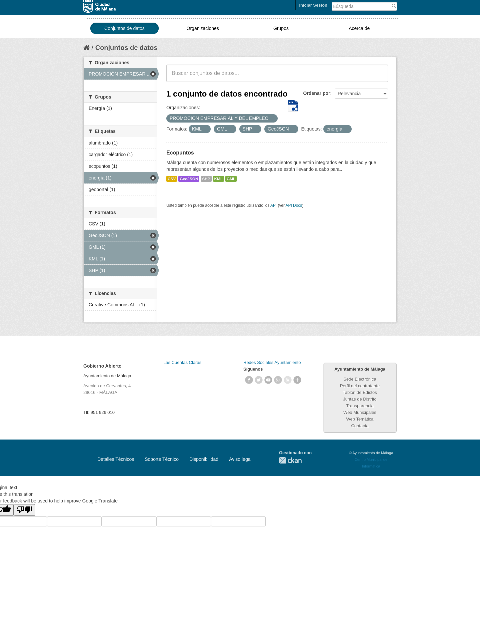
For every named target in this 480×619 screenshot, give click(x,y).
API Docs (294, 205)
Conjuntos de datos (124, 28)
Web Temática (360, 419)
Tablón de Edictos (360, 392)
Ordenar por (316, 93)
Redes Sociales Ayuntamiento (272, 362)
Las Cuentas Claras (182, 362)
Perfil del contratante (360, 385)
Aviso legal (240, 459)
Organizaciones (203, 28)
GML (231, 178)
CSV (172, 178)
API (273, 205)
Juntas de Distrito (359, 399)
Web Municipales (359, 412)
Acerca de (359, 28)
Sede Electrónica (359, 379)
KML (218, 178)
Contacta (359, 425)
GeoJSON (189, 178)
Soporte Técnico (162, 459)
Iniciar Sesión (313, 5)
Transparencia (360, 405)
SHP (206, 178)
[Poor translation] (24, 510)
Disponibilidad (203, 459)
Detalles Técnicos (115, 459)
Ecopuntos (180, 152)
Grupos (281, 28)
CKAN (290, 460)
